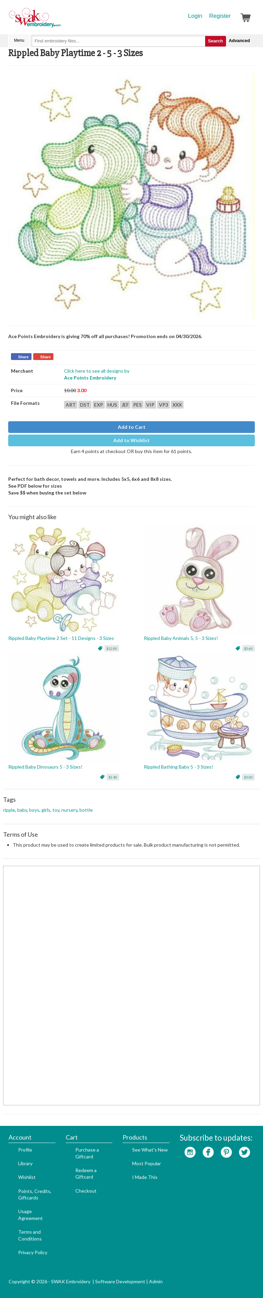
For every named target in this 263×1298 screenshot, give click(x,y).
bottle (86, 810)
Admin (156, 1281)
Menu (19, 40)
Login (195, 16)
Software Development (120, 1281)
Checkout (86, 1191)
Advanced (239, 40)
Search (215, 40)
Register (220, 16)
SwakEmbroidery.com (59, 20)
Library (25, 1163)
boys (34, 810)
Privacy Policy (32, 1252)
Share (23, 357)
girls (45, 810)
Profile (25, 1150)
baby (22, 810)
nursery (69, 810)
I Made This (145, 1177)
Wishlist (27, 1177)
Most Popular (146, 1163)
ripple (9, 810)
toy (55, 810)
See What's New (150, 1150)
